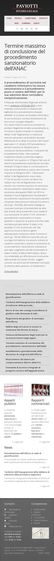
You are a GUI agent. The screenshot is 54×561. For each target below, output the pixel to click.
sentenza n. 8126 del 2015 (23, 105)
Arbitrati (37, 523)
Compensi (26, 23)
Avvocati (43, 18)
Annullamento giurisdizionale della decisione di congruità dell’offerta (24, 353)
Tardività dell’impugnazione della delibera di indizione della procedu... (28, 304)
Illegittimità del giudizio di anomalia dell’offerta (25, 320)
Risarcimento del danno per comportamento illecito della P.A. (23, 361)
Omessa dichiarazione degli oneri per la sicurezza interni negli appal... (26, 336)
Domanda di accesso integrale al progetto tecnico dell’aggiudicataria (25, 369)
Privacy (47, 553)
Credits (40, 553)
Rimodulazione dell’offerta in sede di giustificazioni (25, 296)
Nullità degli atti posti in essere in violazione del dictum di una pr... (23, 328)
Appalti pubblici (40, 509)
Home (9, 18)
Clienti (36, 23)
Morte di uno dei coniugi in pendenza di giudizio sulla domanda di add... (26, 312)
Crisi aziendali (39, 517)
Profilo (18, 18)
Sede (17, 23)
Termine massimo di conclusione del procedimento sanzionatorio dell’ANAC (26, 344)
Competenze (30, 18)
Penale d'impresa (40, 520)
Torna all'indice (11, 271)
